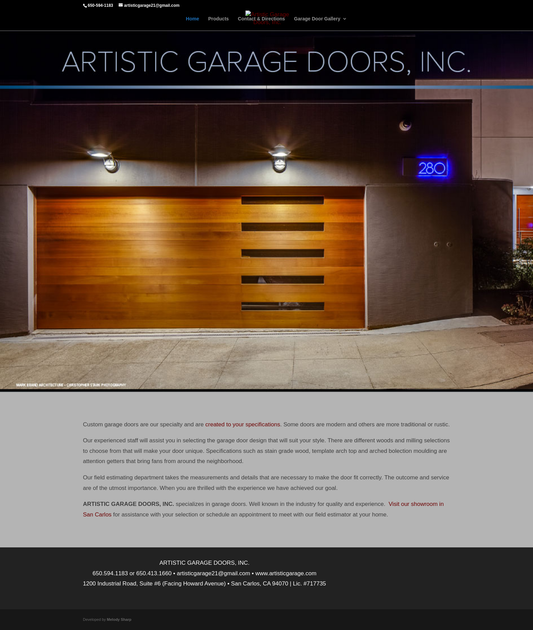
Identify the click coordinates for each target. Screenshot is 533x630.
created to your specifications (242, 424)
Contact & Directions (261, 18)
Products (218, 18)
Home (192, 18)
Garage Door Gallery (317, 18)
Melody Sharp (119, 619)
